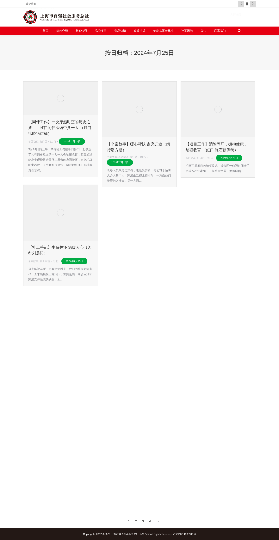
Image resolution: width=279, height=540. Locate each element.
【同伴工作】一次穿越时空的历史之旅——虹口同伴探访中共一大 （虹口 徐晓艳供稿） (59, 128)
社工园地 (45, 261)
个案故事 (112, 157)
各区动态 (33, 141)
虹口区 (43, 141)
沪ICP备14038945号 (184, 534)
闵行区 (133, 157)
